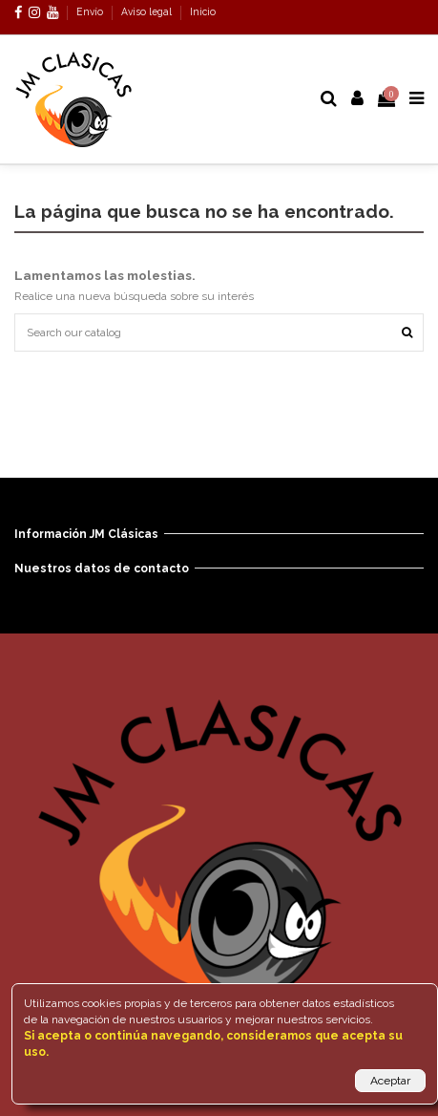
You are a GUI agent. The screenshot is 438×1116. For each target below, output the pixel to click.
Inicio (203, 11)
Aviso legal (148, 11)
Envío (91, 11)
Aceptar (390, 1080)
